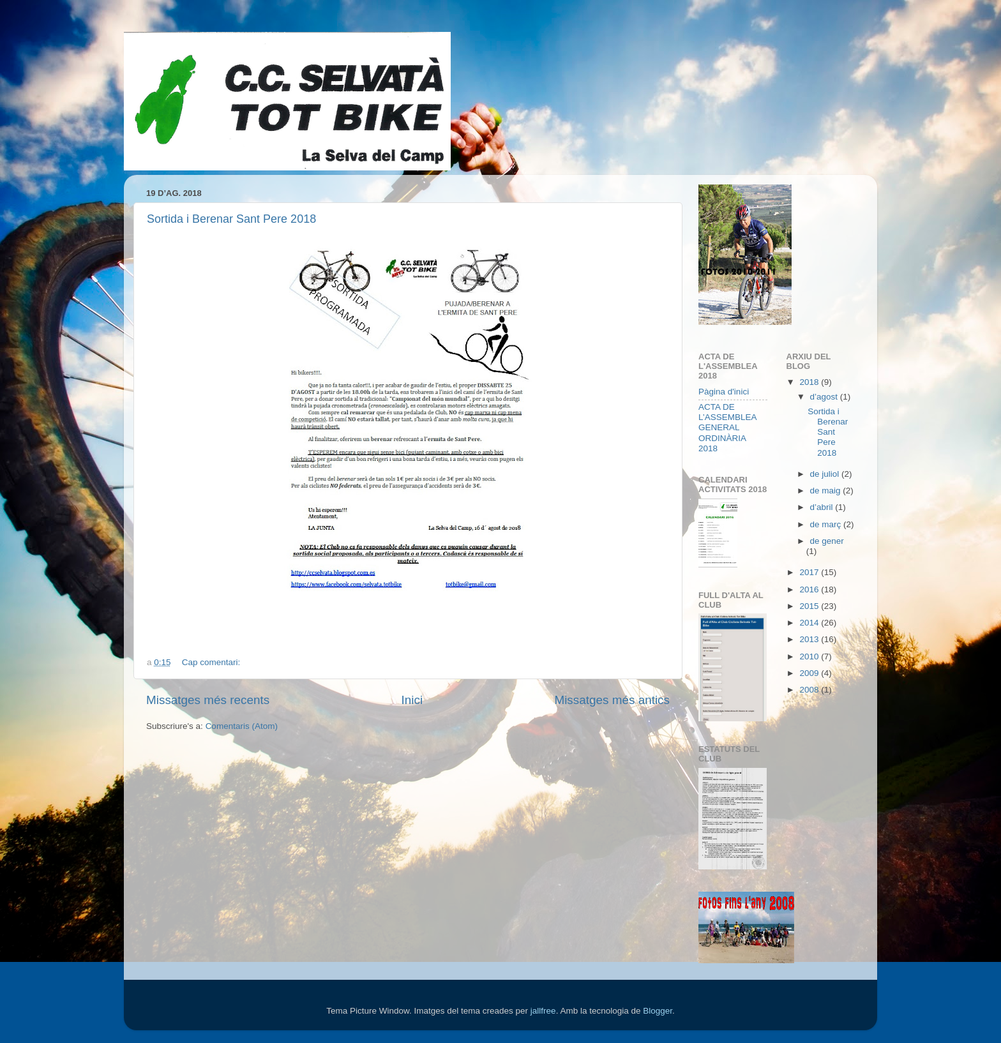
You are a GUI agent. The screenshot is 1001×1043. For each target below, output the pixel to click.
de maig (826, 490)
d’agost (825, 396)
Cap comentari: (212, 662)
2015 (810, 606)
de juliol (826, 474)
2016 (810, 589)
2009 (810, 673)
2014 (810, 622)
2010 (810, 656)
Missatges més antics (612, 700)
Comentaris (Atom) (242, 726)
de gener (827, 541)
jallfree (543, 1011)
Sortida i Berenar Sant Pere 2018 (231, 219)
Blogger (657, 1011)
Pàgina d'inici (723, 391)
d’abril (823, 507)
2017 (810, 572)
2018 (810, 382)
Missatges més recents (207, 700)
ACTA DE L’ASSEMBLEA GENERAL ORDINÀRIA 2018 (727, 427)
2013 (810, 639)
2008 (810, 689)
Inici (412, 700)
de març (827, 524)
